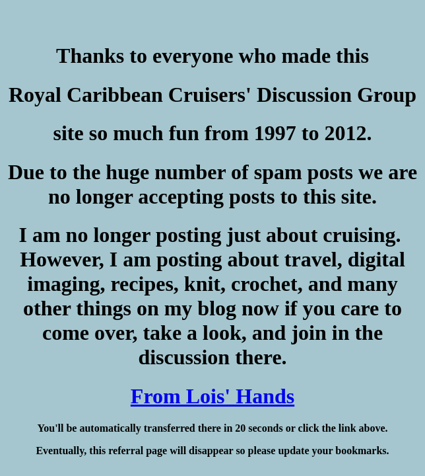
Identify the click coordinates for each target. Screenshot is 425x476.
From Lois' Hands (212, 396)
